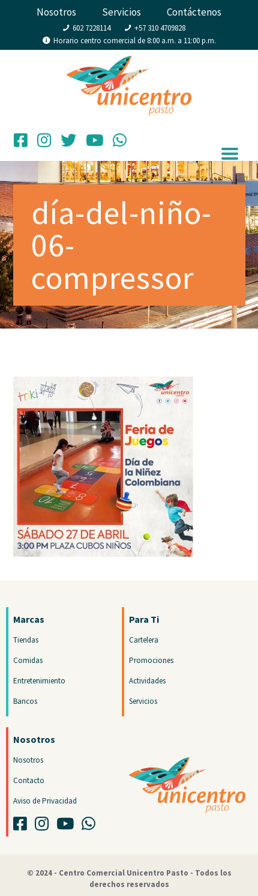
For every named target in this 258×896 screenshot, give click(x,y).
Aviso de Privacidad (45, 801)
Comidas (28, 660)
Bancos (25, 701)
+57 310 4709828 (159, 28)
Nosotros (56, 12)
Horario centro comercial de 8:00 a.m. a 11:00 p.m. (134, 40)
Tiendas (25, 640)
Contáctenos (194, 12)
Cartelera (143, 640)
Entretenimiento (39, 681)
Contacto (28, 780)
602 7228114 (91, 28)
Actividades (147, 681)
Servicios (121, 12)
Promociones (151, 660)
